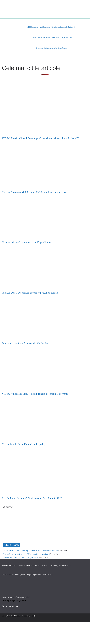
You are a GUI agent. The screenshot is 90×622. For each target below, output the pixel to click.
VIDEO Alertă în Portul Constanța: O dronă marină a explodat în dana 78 (51, 27)
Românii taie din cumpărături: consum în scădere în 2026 (32, 498)
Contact (45, 565)
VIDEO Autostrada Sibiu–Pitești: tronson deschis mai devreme (35, 393)
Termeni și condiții (9, 565)
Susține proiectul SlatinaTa (61, 565)
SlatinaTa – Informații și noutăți (24, 616)
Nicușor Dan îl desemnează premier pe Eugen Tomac (30, 292)
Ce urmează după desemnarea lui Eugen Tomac (51, 48)
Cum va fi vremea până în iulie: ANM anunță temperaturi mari (51, 37)
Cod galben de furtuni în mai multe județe (24, 444)
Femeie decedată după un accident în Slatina (25, 343)
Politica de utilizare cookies (29, 565)
